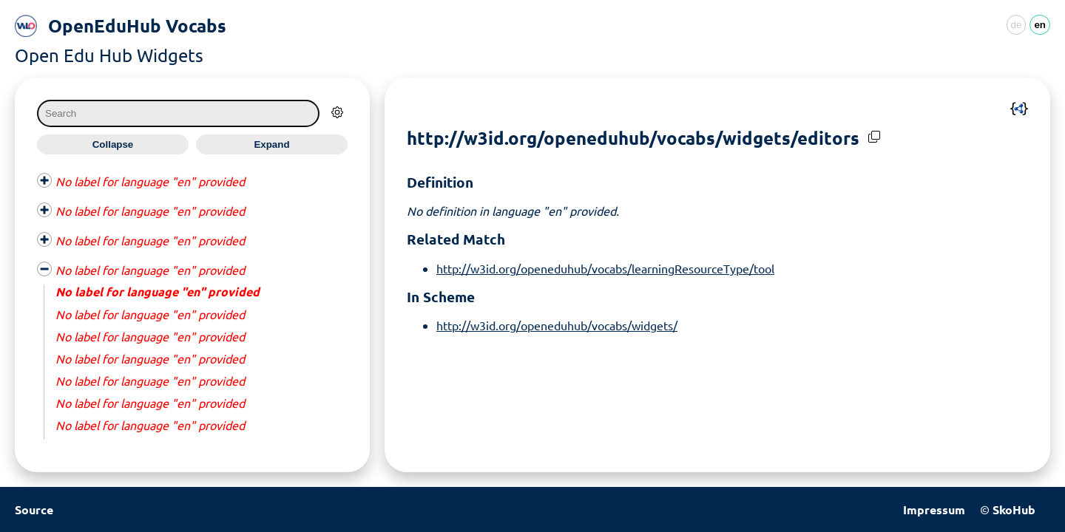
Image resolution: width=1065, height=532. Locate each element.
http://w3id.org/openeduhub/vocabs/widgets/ (556, 325)
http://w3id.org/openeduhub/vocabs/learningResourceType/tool (605, 268)
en (1040, 24)
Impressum (934, 509)
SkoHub (1014, 509)
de (1016, 24)
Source (34, 509)
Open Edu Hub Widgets (109, 55)
